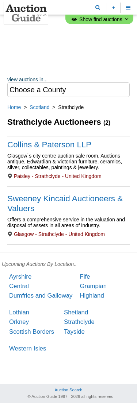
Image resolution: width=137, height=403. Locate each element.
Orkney (19, 321)
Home (14, 107)
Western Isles (27, 348)
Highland (92, 295)
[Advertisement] (68, 51)
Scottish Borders (31, 331)
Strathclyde (79, 321)
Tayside (74, 331)
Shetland (76, 312)
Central (19, 286)
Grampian (93, 286)
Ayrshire (20, 276)
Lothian (19, 312)
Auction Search (69, 390)
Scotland (39, 107)
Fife (85, 276)
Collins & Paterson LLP (49, 144)
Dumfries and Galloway (40, 295)
